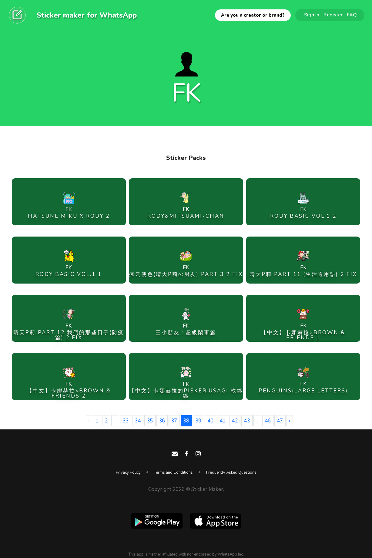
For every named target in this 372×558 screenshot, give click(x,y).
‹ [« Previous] (88, 420)
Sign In (311, 15)
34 (138, 420)
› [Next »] (289, 420)
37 (174, 420)
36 (162, 420)
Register (333, 15)
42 (235, 420)
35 (150, 420)
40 (210, 420)
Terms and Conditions (173, 472)
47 (280, 420)
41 (223, 420)
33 (125, 420)
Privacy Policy (128, 472)
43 (247, 420)
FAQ (352, 15)
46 (268, 420)
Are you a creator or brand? (253, 15)
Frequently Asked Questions (231, 472)
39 (198, 420)
